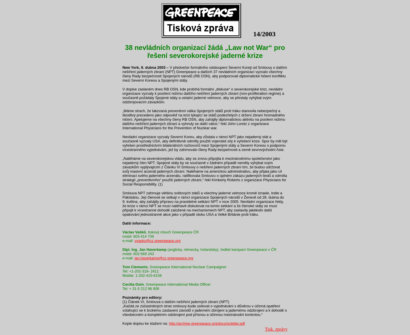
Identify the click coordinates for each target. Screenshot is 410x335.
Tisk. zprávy (276, 329)
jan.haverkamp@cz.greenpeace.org (164, 258)
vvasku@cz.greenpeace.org (158, 241)
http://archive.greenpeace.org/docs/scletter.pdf (207, 323)
